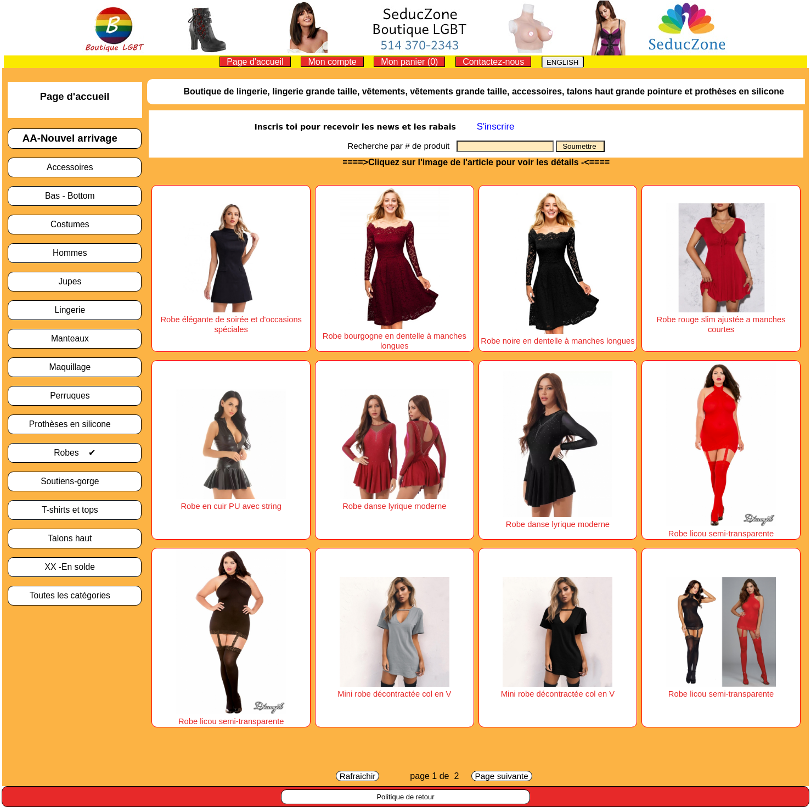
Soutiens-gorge (75, 481)
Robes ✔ (74, 452)
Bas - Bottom (74, 195)
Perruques (74, 395)
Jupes (74, 281)
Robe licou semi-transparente (721, 528)
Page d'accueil (255, 61)
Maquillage (74, 367)
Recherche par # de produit (402, 145)
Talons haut (75, 538)
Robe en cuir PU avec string (231, 501)
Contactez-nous (493, 61)
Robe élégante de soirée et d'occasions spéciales (231, 319)
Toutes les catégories (75, 595)
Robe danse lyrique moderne (394, 501)
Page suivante (501, 776)
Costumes (74, 224)
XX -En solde (75, 566)
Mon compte (332, 61)
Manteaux (74, 338)
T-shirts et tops (75, 509)
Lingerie (74, 310)
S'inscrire (496, 126)
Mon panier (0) (409, 61)
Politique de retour (405, 797)
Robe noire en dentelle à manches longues (557, 336)
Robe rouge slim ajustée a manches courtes (721, 319)
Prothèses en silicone (74, 424)
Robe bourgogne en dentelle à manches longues (394, 336)
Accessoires (75, 167)
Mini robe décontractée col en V (394, 689)
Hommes (75, 252)
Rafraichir (358, 776)
